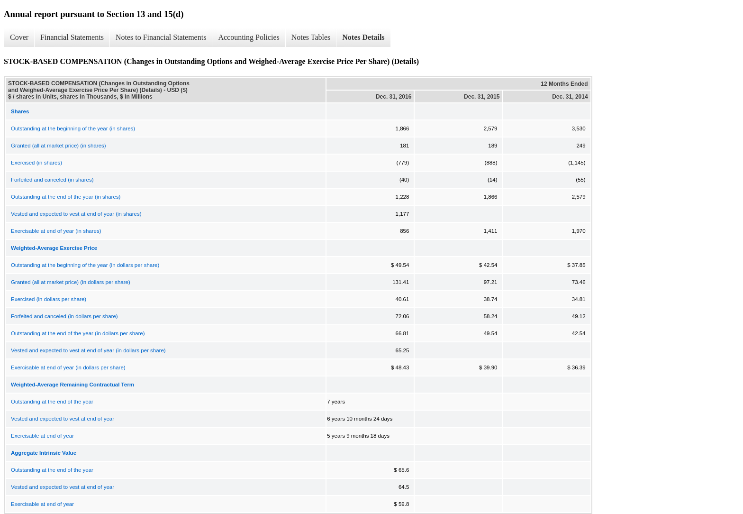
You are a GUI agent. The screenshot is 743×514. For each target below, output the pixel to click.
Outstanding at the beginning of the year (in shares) (73, 128)
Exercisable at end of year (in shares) (56, 231)
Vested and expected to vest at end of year (62, 419)
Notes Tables (311, 37)
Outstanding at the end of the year (52, 401)
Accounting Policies (248, 37)
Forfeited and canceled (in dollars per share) (64, 316)
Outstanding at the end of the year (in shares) (65, 197)
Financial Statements (72, 37)
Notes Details (363, 37)
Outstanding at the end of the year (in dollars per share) (78, 333)
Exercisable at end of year (42, 436)
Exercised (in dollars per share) (48, 299)
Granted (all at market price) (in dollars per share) (70, 282)
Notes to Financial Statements (161, 37)
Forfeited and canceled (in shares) (52, 180)
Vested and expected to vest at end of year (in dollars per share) (88, 350)
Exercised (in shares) (36, 162)
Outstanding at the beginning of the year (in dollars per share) (85, 265)
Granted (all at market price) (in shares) (58, 145)
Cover (19, 37)
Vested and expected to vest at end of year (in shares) (76, 214)
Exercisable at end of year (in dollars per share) (68, 367)
